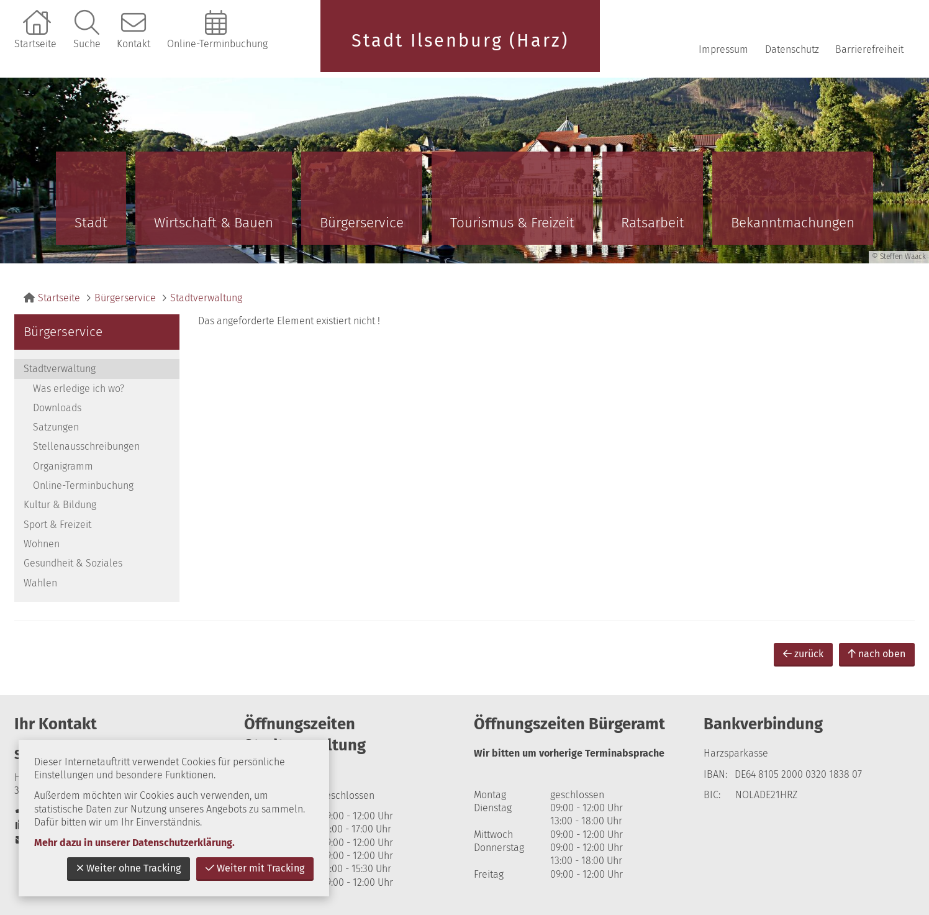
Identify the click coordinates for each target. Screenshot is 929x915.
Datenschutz (792, 49)
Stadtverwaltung (206, 298)
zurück (803, 653)
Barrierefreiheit (869, 49)
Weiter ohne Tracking (128, 868)
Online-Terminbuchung (217, 44)
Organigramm (63, 466)
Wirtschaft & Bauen (213, 222)
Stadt (91, 222)
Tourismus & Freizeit (512, 222)
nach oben (876, 653)
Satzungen (56, 427)
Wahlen (40, 583)
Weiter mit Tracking (255, 868)
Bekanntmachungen (792, 222)
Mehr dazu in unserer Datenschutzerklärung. (134, 843)
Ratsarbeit (652, 222)
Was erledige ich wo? (78, 388)
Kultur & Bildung (60, 505)
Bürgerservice (362, 222)
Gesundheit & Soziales (73, 563)
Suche (87, 44)
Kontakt (133, 44)
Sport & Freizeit (57, 524)
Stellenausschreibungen (86, 446)
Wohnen (42, 544)
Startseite (35, 44)
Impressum (723, 49)
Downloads (57, 408)
